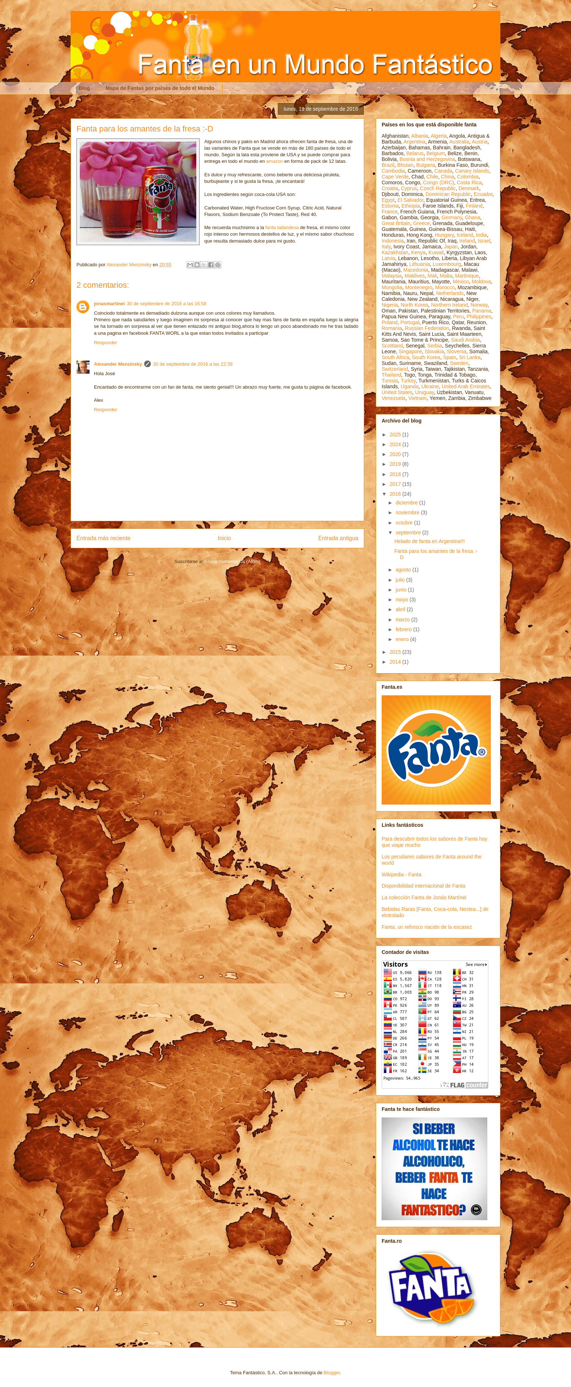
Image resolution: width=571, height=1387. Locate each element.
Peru (458, 316)
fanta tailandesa (282, 227)
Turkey (408, 381)
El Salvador (411, 200)
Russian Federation (427, 328)
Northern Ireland (449, 305)
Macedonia (415, 270)
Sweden (459, 363)
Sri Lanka (470, 357)
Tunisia (390, 381)
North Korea (414, 305)
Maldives (415, 276)
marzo (403, 619)
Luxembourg (447, 264)
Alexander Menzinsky (118, 364)
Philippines (478, 316)
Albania (419, 136)
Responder (105, 342)
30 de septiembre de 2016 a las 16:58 (166, 303)
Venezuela (393, 398)
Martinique (467, 276)
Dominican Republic (448, 194)
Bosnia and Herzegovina (427, 159)
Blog (84, 88)
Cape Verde (395, 177)
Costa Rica (469, 182)
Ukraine (430, 386)
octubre (404, 523)
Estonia (390, 206)
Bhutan (405, 165)
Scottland (392, 346)
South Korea (426, 357)
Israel (484, 241)
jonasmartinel (109, 303)
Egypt (388, 200)
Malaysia (392, 276)
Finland (474, 206)
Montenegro (419, 287)
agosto (403, 570)
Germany (451, 217)
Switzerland (395, 369)
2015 (396, 652)
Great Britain (396, 223)
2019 (396, 464)
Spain (449, 357)
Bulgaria (425, 165)
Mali (432, 276)
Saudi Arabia (465, 340)
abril (400, 609)
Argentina (414, 142)
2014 (396, 662)
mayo (402, 599)
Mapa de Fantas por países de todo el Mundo (160, 88)
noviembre (408, 512)
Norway (478, 305)
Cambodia (393, 171)
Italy (386, 246)
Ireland (467, 241)
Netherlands (450, 293)
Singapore (410, 351)
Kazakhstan (395, 252)
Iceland (465, 235)
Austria (480, 142)
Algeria (439, 136)
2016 (396, 494)
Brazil (388, 165)
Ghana (472, 217)
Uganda (409, 386)
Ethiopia (410, 206)
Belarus (415, 153)
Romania (392, 328)
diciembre (407, 503)
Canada (443, 171)
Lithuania (419, 264)
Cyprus (409, 188)
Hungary (444, 235)
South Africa (395, 357)
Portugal (409, 322)
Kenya (418, 252)
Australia (459, 142)
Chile (432, 177)
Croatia (390, 188)
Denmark (468, 188)
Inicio (224, 538)
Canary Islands (472, 171)
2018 (396, 474)
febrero (404, 629)
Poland (390, 322)
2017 (396, 484)
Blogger (332, 1372)
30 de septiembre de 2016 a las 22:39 (192, 364)
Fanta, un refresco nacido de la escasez (427, 927)
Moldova (481, 281)
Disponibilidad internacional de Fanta (423, 886)
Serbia (434, 346)
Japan (451, 246)
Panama (481, 311)
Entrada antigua (338, 538)
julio (400, 580)
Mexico (461, 281)
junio (401, 590)
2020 (396, 454)
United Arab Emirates (466, 386)
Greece (421, 223)
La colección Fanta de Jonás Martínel (424, 897)
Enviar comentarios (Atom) (232, 561)
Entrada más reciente (103, 538)
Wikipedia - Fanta (401, 874)
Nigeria (390, 305)
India (481, 235)
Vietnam (417, 398)
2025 (396, 434)
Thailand (391, 375)
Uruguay (424, 392)
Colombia (468, 177)
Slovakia (434, 351)
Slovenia (456, 351)
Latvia (388, 258)
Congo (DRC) (438, 182)
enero (402, 639)
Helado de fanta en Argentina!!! (429, 541)
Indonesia (393, 241)
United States (397, 392)
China (447, 177)
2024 (396, 444)
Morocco (445, 287)
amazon (274, 161)
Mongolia (392, 287)
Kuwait (436, 252)
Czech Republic (438, 188)
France (390, 212)
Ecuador (483, 194)
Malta (446, 276)
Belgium (435, 153)
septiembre (408, 532)
